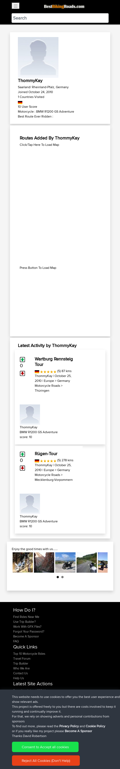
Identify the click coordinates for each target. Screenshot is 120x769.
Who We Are (21, 668)
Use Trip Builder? (24, 622)
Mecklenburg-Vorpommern (54, 479)
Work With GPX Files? (27, 626)
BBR (40, 690)
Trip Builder (20, 663)
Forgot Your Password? (28, 631)
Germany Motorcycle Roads (52, 383)
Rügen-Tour (46, 453)
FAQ (16, 641)
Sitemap (51, 753)
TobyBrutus (21, 715)
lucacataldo (21, 700)
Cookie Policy (88, 753)
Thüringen (42, 390)
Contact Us (20, 673)
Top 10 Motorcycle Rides (29, 653)
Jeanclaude (21, 695)
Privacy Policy (68, 753)
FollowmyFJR (22, 705)
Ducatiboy (20, 690)
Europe (49, 380)
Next (101, 562)
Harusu (18, 720)
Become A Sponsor (26, 636)
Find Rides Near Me (26, 617)
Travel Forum (21, 658)
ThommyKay (43, 376)
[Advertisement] (60, 175)
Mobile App (64, 705)
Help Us (18, 678)
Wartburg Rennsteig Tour (54, 361)
